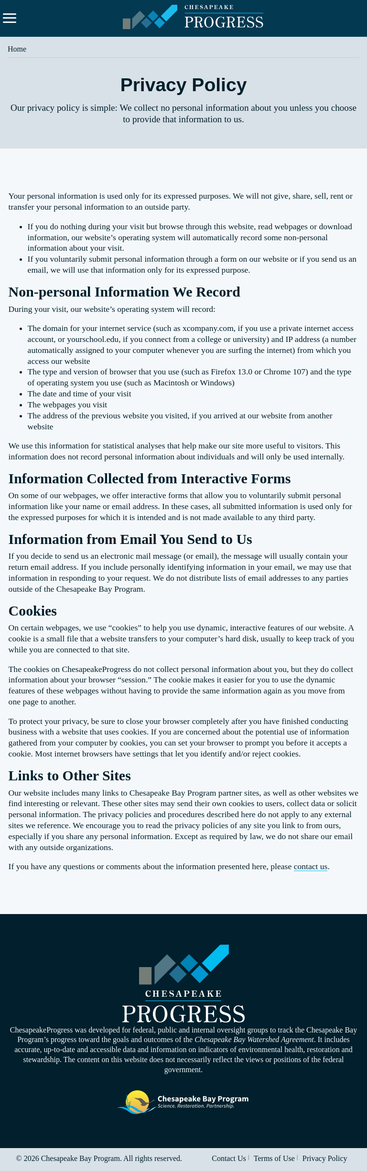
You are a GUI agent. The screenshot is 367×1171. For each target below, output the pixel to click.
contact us (311, 866)
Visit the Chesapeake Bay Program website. (183, 1102)
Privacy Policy (324, 1158)
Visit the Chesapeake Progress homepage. (183, 983)
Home (17, 49)
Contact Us (229, 1158)
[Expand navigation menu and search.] (9, 18)
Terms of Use (274, 1158)
